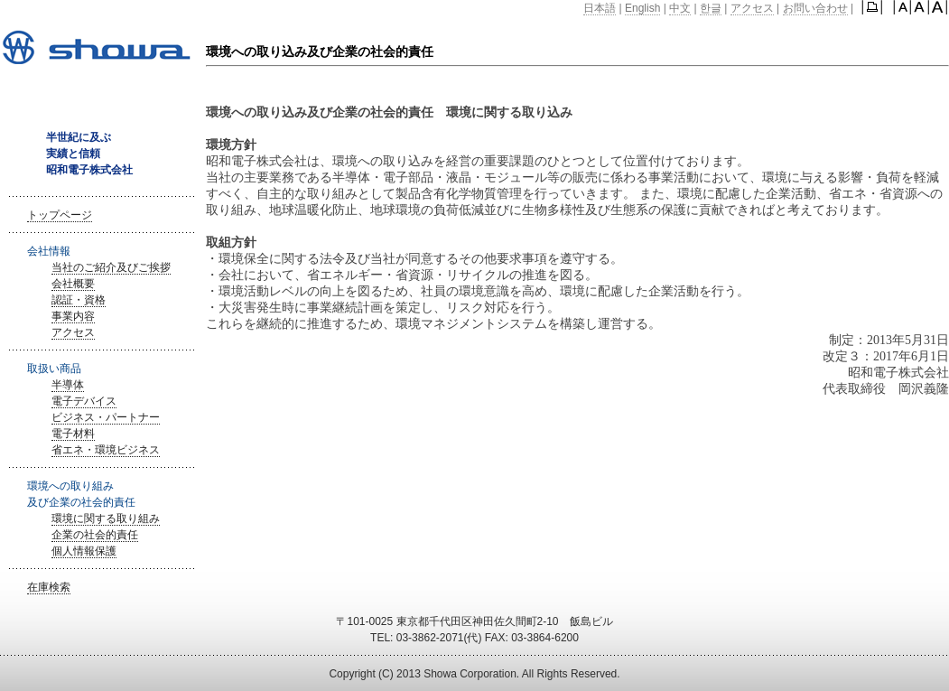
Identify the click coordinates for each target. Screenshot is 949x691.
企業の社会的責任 (94, 534)
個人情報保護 (83, 551)
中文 (680, 8)
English (642, 8)
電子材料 (73, 433)
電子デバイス (83, 401)
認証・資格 (78, 300)
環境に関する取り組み (105, 518)
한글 (710, 8)
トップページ (59, 215)
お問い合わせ (815, 8)
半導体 (67, 384)
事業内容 (73, 316)
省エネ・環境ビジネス (105, 450)
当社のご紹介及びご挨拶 (111, 267)
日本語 (599, 8)
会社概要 (73, 283)
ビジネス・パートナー (105, 417)
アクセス (752, 8)
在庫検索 (48, 587)
